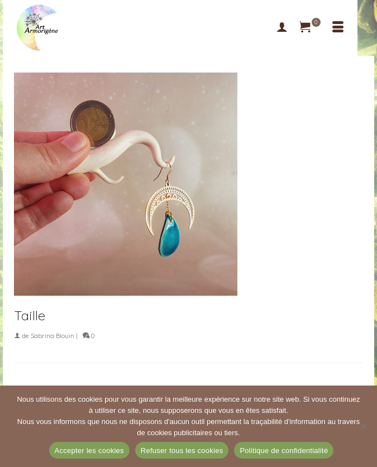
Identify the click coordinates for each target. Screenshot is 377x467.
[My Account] (282, 28)
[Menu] (338, 28)
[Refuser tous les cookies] (363, 426)
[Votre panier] (310, 28)
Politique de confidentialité (284, 450)
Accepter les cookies (89, 450)
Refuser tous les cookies (182, 450)
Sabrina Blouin (52, 336)
